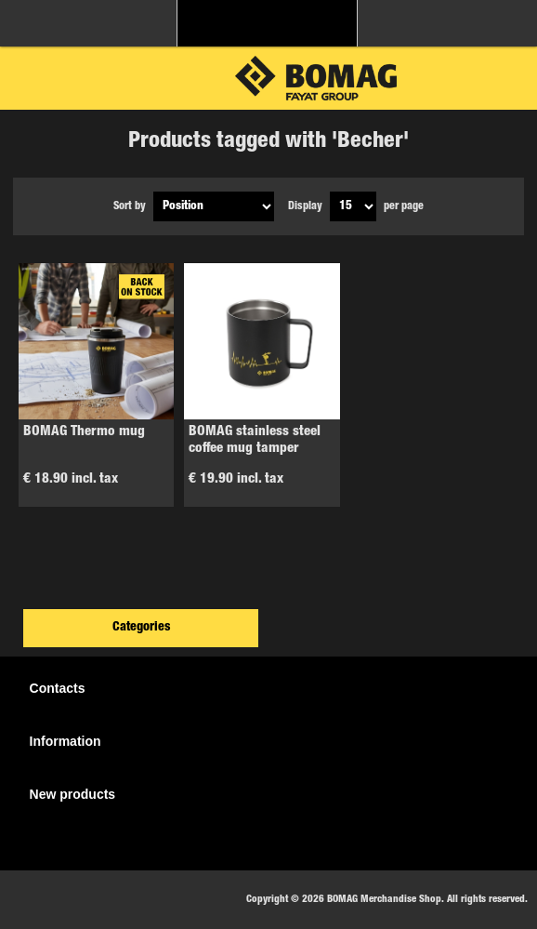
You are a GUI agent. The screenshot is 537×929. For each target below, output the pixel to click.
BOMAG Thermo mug (84, 432)
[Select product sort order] (213, 206)
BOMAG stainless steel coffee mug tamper (255, 440)
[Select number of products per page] (353, 206)
